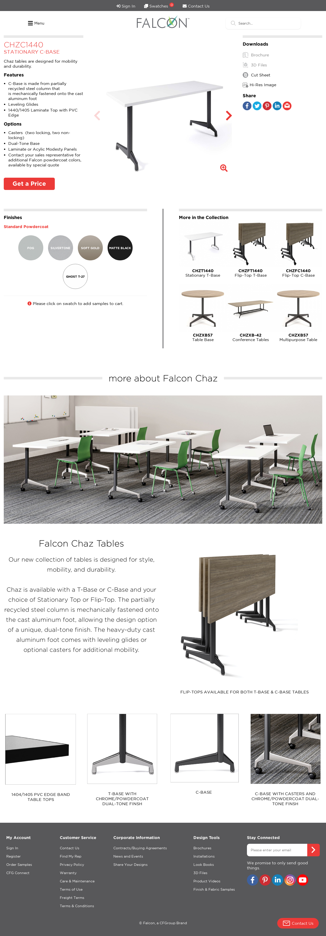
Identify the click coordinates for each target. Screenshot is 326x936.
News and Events (128, 856)
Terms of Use (71, 889)
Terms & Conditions (77, 906)
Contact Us (196, 6)
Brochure (256, 55)
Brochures (202, 848)
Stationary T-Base (203, 272)
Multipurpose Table (298, 337)
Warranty (68, 873)
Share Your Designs (130, 865)
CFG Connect (18, 873)
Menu (36, 23)
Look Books (203, 865)
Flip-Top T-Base (250, 272)
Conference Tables (250, 337)
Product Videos (206, 881)
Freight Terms (72, 898)
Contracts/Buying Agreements (140, 848)
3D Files (255, 65)
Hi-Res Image (259, 84)
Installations (204, 856)
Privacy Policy (72, 865)
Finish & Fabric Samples (214, 889)
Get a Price (29, 183)
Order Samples (19, 865)
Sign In (125, 6)
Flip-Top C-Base (298, 272)
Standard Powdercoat (26, 226)
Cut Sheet (256, 75)
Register (13, 856)
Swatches (159, 5)
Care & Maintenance (77, 881)
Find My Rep (70, 856)
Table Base (203, 337)
